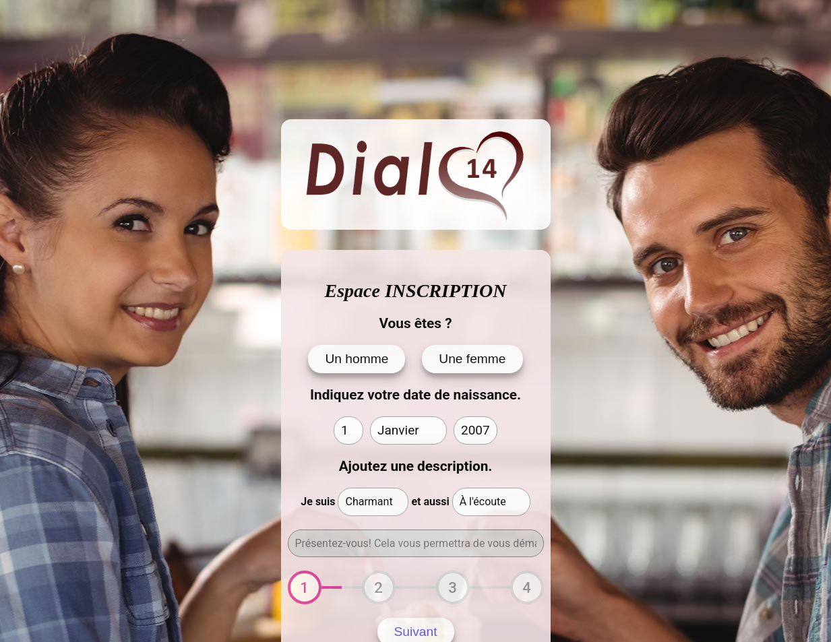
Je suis (318, 501)
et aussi (430, 501)
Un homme (356, 359)
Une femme (472, 359)
